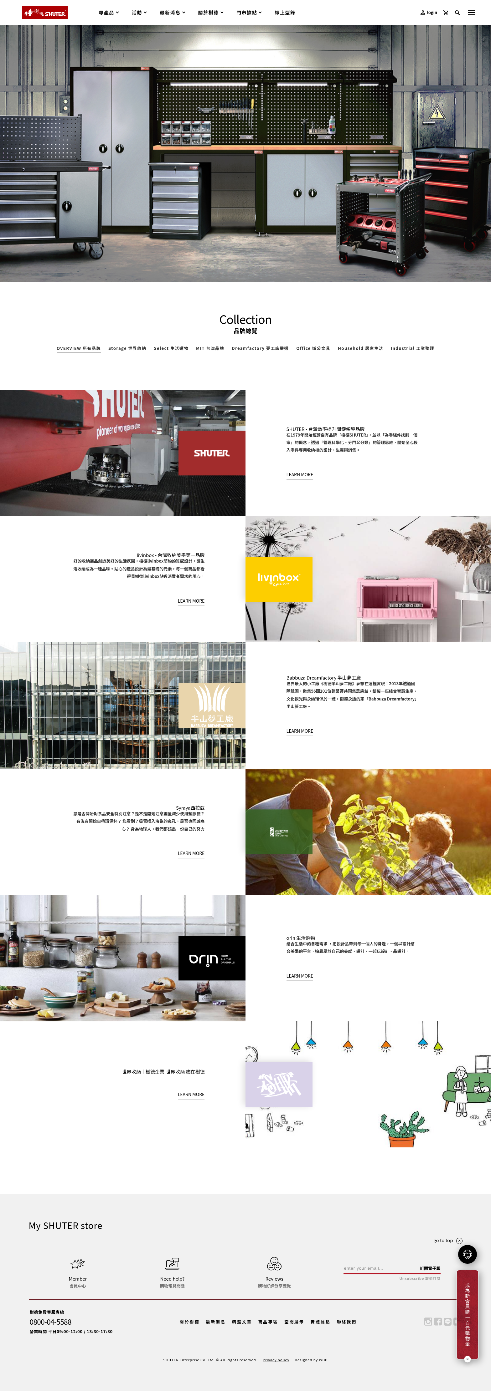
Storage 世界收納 (127, 348)
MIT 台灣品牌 (210, 348)
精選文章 (242, 1322)
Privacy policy (276, 1359)
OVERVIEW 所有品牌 (79, 348)
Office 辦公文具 (313, 348)
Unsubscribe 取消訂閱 (419, 1278)
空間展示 (294, 1322)
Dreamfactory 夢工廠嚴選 (260, 348)
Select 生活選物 (171, 348)
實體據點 (321, 1322)
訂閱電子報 (430, 1268)
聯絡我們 (347, 1322)
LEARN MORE (300, 475)
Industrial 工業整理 (412, 348)
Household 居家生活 (360, 348)
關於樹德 (190, 1322)
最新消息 (216, 1322)
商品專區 (268, 1322)
